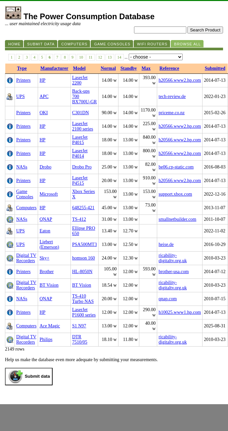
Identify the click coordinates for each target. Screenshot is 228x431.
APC (43, 96)
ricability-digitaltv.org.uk (173, 258)
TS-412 (79, 219)
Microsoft (48, 194)
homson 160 (83, 258)
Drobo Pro (82, 167)
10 (81, 57)
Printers (23, 80)
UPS (20, 96)
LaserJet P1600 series (84, 312)
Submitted (215, 68)
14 (119, 57)
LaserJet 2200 (80, 80)
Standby (128, 68)
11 (91, 57)
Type (22, 68)
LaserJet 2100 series (82, 126)
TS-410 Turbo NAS (83, 299)
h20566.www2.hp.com (180, 80)
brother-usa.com (174, 271)
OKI (43, 112)
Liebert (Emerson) (49, 244)
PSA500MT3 (84, 244)
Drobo (45, 167)
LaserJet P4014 (80, 153)
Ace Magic (49, 325)
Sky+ (44, 258)
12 (100, 57)
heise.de (166, 244)
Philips (45, 339)
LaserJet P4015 (80, 140)
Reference (169, 68)
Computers (26, 207)
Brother (46, 271)
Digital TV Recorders (26, 258)
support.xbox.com (175, 194)
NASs (21, 167)
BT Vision (48, 285)
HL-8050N (82, 271)
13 (110, 57)
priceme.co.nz (172, 112)
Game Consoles (24, 194)
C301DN (80, 112)
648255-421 (83, 207)
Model (79, 68)
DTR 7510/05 (79, 339)
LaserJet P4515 (80, 180)
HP (42, 80)
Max (146, 68)
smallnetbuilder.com (177, 219)
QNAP (45, 219)
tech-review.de (172, 96)
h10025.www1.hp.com (180, 312)
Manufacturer (54, 68)
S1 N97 (79, 325)
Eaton (44, 230)
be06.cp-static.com (176, 167)
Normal (108, 68)
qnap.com (168, 298)
